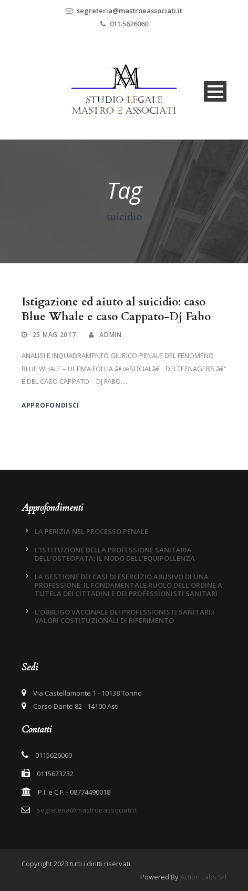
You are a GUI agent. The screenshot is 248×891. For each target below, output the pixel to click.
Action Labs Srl (203, 877)
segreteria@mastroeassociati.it (129, 10)
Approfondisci (50, 405)
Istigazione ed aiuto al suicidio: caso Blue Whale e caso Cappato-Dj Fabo (116, 309)
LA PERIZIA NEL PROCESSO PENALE (91, 531)
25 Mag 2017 (54, 334)
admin (110, 334)
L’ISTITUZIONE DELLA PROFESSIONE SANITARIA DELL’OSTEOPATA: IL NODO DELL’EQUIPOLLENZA (115, 554)
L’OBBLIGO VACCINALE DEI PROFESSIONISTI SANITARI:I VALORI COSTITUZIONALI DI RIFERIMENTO (124, 616)
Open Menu (215, 91)
